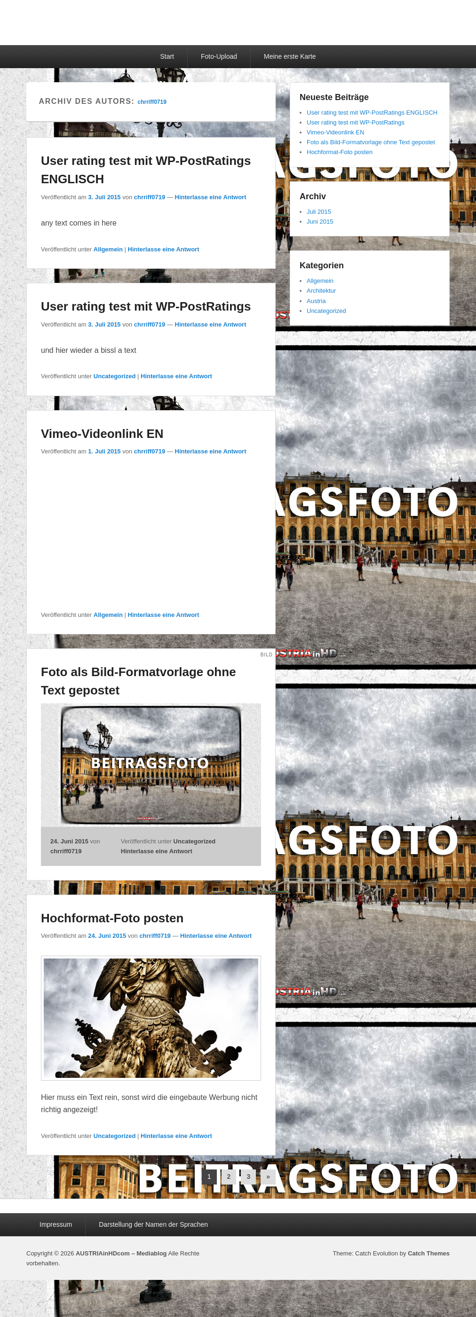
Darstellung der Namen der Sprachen (153, 1224)
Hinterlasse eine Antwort (210, 197)
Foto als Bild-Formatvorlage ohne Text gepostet (371, 142)
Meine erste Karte (290, 56)
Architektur (321, 290)
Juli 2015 (319, 211)
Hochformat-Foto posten (112, 918)
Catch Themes (429, 1253)
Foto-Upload (219, 56)
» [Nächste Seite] (268, 1176)
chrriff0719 (151, 102)
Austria (316, 300)
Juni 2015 (320, 221)
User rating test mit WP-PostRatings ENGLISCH (372, 112)
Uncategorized (115, 376)
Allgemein (108, 249)
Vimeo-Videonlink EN (102, 434)
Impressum (56, 1224)
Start (167, 56)
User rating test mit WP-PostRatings (146, 306)
